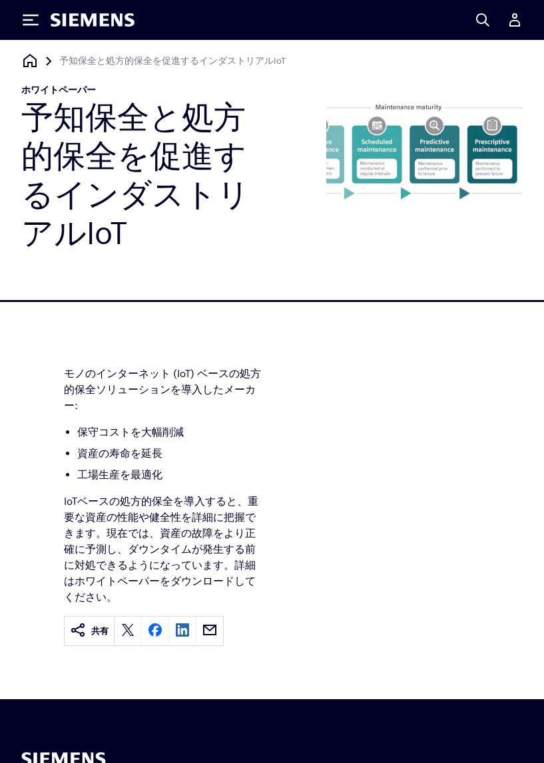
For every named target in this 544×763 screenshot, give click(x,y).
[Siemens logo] (93, 20)
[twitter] (128, 631)
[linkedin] (182, 631)
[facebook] (155, 631)
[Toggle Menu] (30, 20)
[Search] (482, 20)
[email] (209, 631)
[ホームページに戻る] (30, 61)
